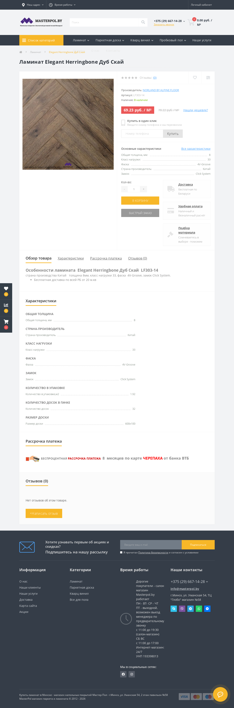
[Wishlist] (194, 77)
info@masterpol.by (185, 589)
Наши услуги (201, 40)
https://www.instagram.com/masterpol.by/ (131, 674)
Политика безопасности (153, 552)
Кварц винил (79, 594)
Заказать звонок (164, 24)
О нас (95, 51)
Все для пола (79, 600)
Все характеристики (195, 149)
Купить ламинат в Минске (35, 695)
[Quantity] (134, 189)
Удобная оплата (190, 206)
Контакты (113, 51)
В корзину (140, 201)
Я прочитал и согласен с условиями (161, 552)
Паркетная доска (82, 587)
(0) (154, 78)
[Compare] (208, 77)
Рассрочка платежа (106, 258)
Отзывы (79, 51)
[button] (6, 324)
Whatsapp (199, 608)
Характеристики (71, 258)
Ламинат (76, 581)
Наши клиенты (30, 587)
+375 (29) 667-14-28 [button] (189, 581)
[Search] (143, 22)
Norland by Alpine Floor (161, 90)
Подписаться (198, 545)
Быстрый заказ (140, 213)
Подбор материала (186, 230)
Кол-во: (126, 182)
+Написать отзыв (44, 513)
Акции (23, 612)
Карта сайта (28, 606)
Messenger (207, 608)
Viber (182, 608)
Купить (173, 133)
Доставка (185, 184)
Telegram (190, 608)
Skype (173, 608)
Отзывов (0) (137, 258)
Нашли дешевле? (195, 110)
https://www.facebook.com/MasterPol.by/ (123, 674)
